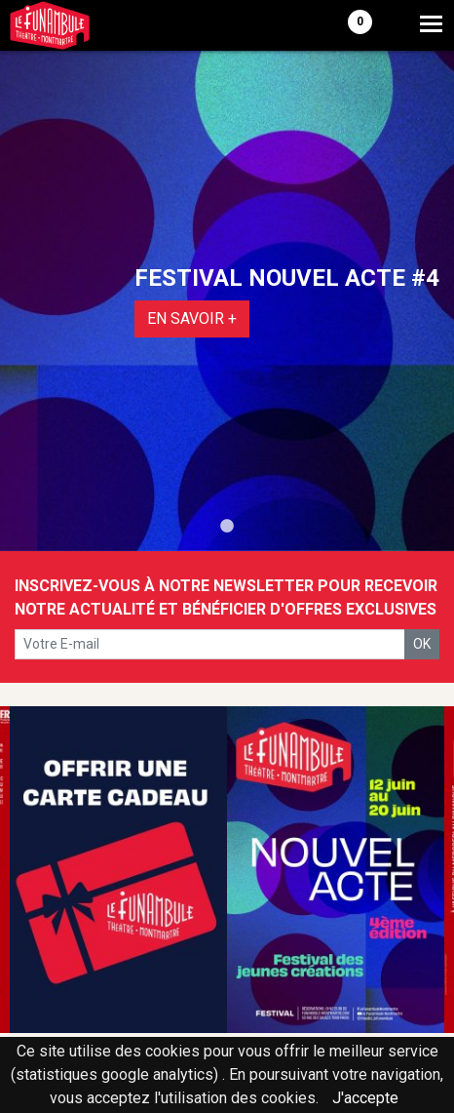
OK (422, 644)
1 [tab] (227, 527)
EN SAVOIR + (192, 318)
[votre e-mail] (210, 644)
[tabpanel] (227, 301)
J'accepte (365, 1098)
